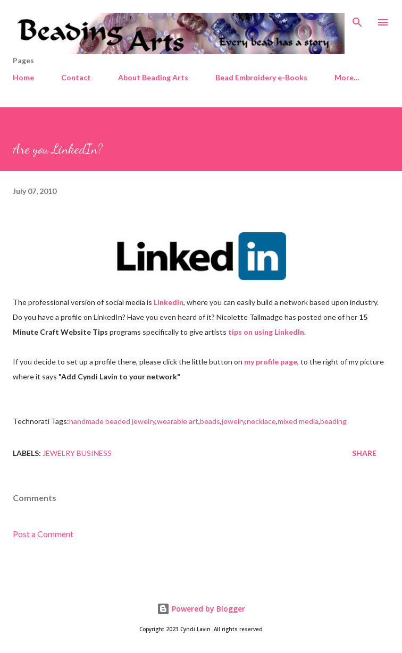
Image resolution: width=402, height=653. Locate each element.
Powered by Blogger (201, 609)
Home (23, 77)
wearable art (177, 421)
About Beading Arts (153, 77)
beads (210, 421)
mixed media (298, 421)
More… (346, 77)
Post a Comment (43, 534)
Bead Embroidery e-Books (261, 77)
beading (333, 421)
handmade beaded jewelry (112, 421)
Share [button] (364, 452)
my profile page (270, 361)
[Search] (357, 19)
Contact (76, 77)
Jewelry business (77, 452)
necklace (261, 421)
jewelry (233, 421)
